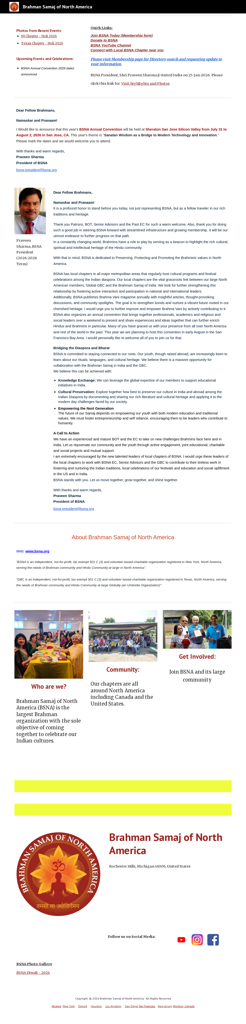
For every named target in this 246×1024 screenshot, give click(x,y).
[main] (48, 53)
